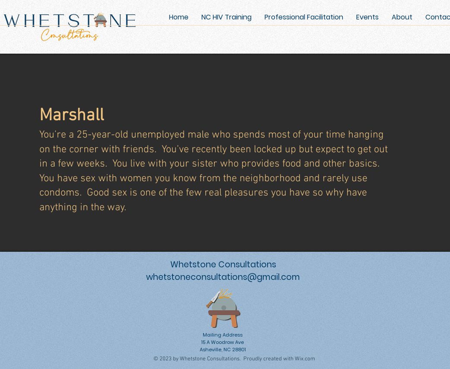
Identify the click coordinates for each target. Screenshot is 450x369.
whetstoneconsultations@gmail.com (223, 277)
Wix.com (305, 359)
